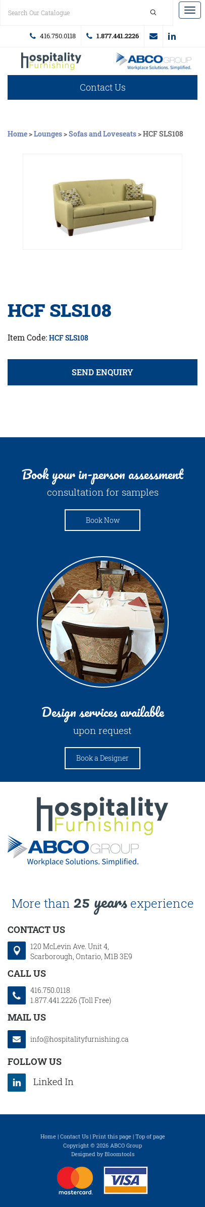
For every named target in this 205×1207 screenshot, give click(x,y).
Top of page (150, 1139)
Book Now (103, 520)
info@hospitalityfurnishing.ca (153, 36)
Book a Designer (102, 758)
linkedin (172, 36)
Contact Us (103, 87)
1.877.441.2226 (117, 35)
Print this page (111, 1139)
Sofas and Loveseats (102, 134)
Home (18, 134)
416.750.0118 (58, 35)
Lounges (48, 134)
